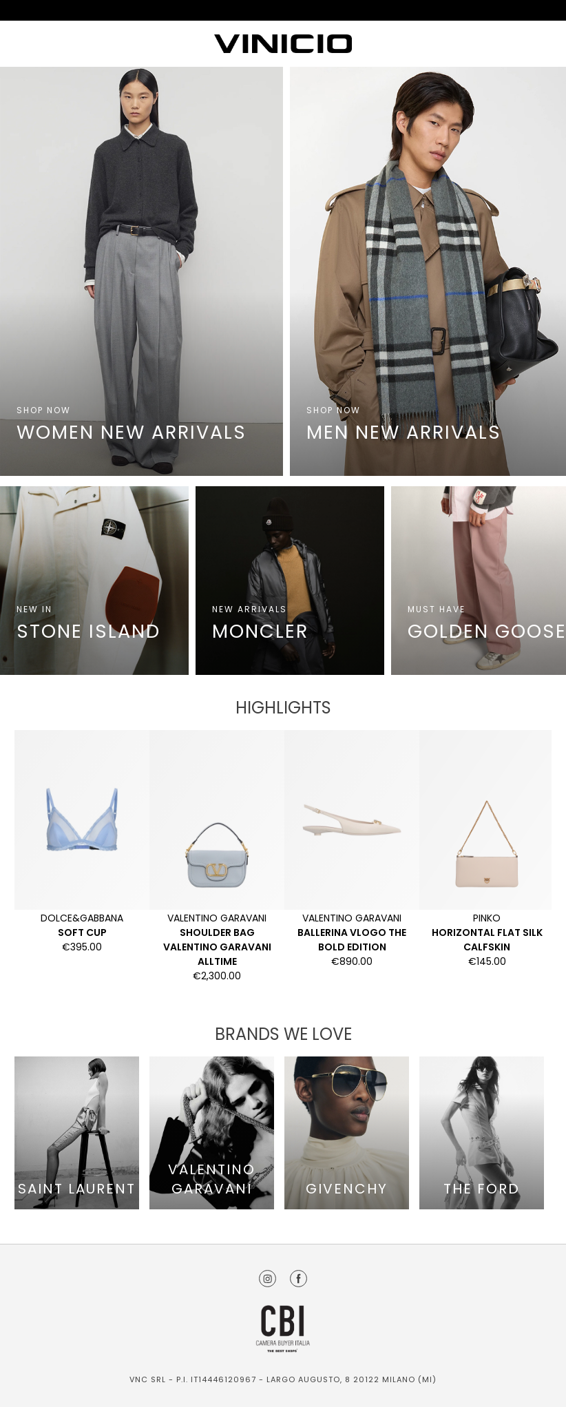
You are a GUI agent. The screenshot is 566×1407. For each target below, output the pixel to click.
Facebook (298, 1278)
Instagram (267, 1278)
